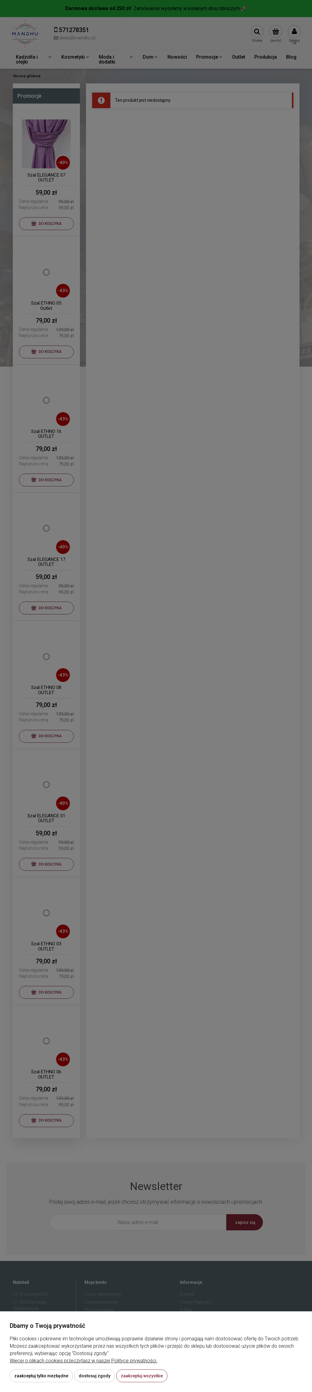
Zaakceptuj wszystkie (142, 1375)
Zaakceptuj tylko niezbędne (41, 1375)
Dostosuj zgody (94, 1375)
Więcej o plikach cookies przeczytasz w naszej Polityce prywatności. (83, 1361)
